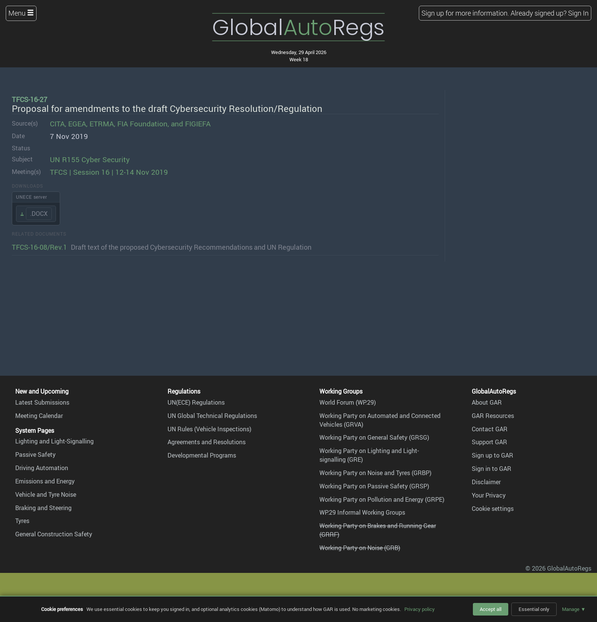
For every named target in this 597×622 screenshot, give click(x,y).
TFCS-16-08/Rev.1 (39, 247)
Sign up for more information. (465, 13)
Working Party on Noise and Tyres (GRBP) (375, 473)
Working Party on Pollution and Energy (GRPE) (381, 499)
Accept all (490, 609)
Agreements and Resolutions (207, 442)
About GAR (487, 402)
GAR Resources (493, 415)
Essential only (534, 609)
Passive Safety (35, 454)
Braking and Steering (43, 508)
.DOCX (39, 213)
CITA (57, 124)
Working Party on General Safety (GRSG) (374, 437)
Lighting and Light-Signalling (54, 441)
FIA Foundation (142, 124)
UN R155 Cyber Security (90, 159)
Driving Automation (41, 468)
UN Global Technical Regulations (212, 415)
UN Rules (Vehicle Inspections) (209, 429)
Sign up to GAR (492, 455)
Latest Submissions (42, 402)
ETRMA (101, 124)
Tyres (22, 521)
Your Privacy (489, 495)
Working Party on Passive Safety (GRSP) (374, 486)
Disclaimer (486, 482)
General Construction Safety (53, 534)
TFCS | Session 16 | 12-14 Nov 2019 (109, 172)
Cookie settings (493, 508)
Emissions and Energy (45, 481)
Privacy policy (419, 609)
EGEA (77, 124)
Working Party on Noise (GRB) (359, 548)
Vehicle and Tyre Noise (45, 494)
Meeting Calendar (39, 415)
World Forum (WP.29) (347, 402)
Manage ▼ (574, 609)
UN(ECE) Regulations (196, 402)
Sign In (578, 13)
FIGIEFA (198, 124)
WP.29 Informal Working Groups (362, 512)
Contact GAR (490, 429)
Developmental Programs (202, 455)
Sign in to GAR (491, 468)
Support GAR (489, 442)
